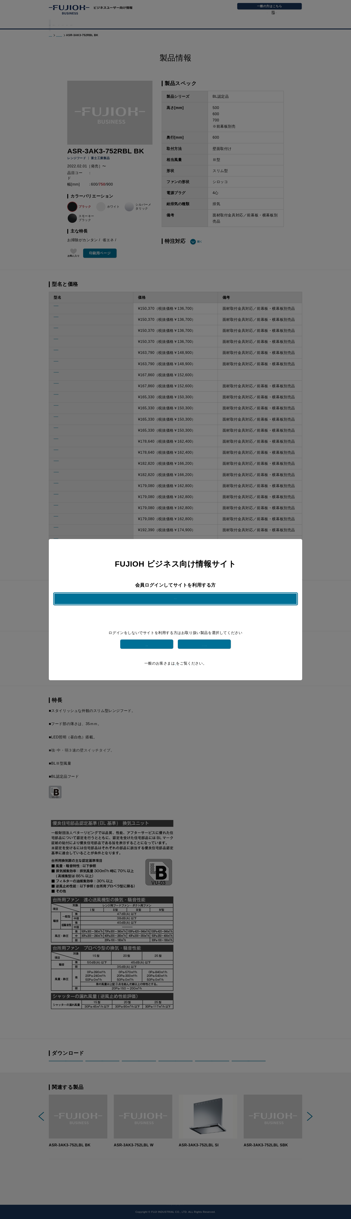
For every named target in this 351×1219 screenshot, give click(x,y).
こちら (175, 657)
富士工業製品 (147, 637)
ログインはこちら (175, 605)
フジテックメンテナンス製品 (204, 637)
